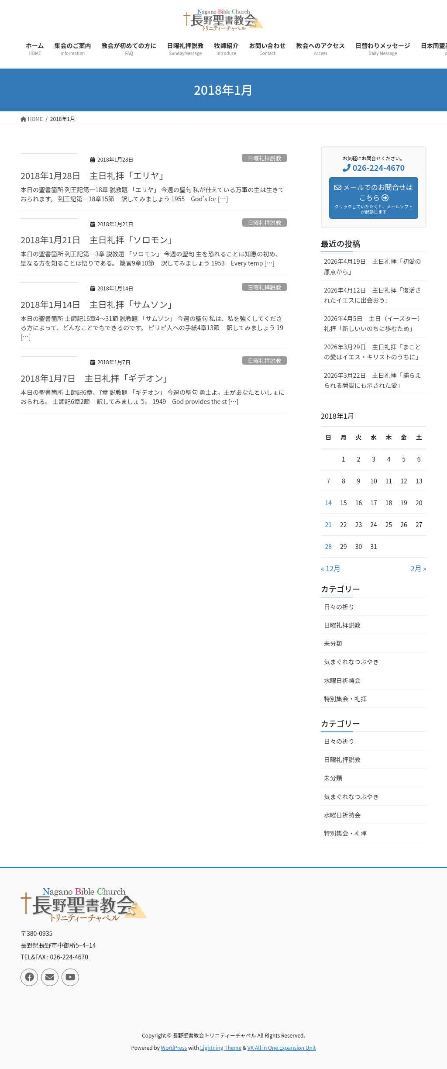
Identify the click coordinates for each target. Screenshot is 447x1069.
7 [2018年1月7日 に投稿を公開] (328, 480)
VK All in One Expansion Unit (282, 1047)
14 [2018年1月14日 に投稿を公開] (328, 502)
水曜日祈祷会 (342, 680)
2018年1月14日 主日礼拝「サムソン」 (98, 304)
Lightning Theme (220, 1047)
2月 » (418, 568)
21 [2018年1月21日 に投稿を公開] (328, 524)
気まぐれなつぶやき (351, 661)
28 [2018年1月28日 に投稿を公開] (328, 546)
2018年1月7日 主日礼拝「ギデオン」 (96, 378)
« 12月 (330, 568)
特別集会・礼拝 (345, 698)
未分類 (333, 643)
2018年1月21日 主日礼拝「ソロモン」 (99, 239)
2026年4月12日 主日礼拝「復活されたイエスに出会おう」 (372, 295)
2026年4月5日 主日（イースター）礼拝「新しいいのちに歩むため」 (373, 323)
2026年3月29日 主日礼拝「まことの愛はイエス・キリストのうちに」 (373, 351)
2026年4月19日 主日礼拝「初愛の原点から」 (372, 266)
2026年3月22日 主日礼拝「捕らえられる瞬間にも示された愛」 (372, 380)
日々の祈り (339, 606)
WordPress (174, 1047)
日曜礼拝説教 (264, 158)
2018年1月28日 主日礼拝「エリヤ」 (94, 175)
